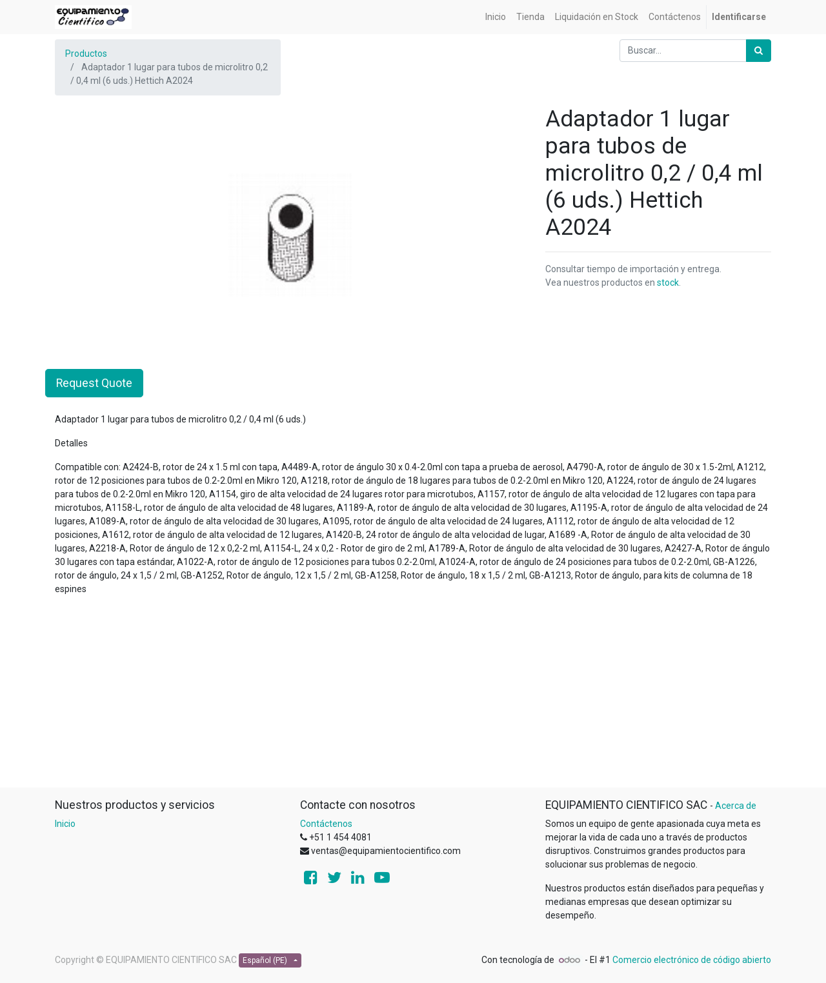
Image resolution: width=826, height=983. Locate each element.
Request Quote (94, 383)
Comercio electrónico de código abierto (691, 960)
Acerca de (735, 805)
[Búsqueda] (758, 50)
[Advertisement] (413, 696)
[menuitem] (495, 17)
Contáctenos (326, 824)
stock (668, 282)
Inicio (65, 824)
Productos (86, 53)
